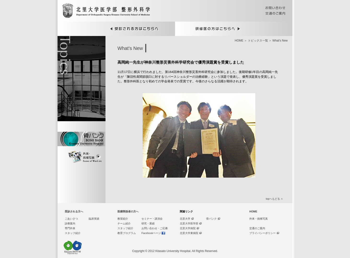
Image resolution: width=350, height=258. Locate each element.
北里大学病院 (188, 228)
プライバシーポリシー (262, 233)
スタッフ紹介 (73, 233)
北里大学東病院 (189, 233)
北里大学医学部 (189, 223)
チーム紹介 (124, 223)
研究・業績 (148, 223)
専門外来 (70, 228)
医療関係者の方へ (128, 211)
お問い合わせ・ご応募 (154, 228)
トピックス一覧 (258, 40)
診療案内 (70, 223)
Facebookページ (151, 233)
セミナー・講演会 (152, 218)
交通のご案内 (257, 228)
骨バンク (211, 218)
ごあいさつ (71, 218)
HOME (239, 40)
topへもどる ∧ (274, 198)
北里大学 (185, 218)
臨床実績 (94, 218)
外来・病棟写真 (258, 218)
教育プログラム (126, 233)
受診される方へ (74, 211)
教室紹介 (122, 218)
